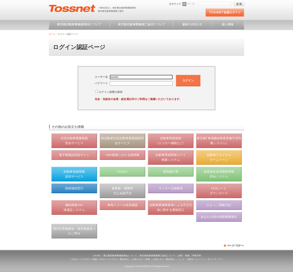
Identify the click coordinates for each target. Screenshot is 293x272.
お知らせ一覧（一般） (192, 25)
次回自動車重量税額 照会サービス (74, 141)
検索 (239, 4)
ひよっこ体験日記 (219, 205)
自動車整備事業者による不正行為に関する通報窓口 (170, 207)
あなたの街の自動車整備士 (219, 216)
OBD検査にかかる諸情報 (122, 155)
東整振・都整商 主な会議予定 (122, 191)
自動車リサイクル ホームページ (219, 157)
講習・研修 (183, 255)
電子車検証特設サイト (74, 155)
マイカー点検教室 (171, 188)
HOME (97, 255)
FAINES (122, 171)
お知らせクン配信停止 (164, 259)
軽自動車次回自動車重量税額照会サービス (122, 141)
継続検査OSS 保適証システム (74, 207)
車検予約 (196, 255)
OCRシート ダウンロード (219, 191)
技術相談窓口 (74, 188)
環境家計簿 (170, 171)
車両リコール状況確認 (122, 205)
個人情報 (228, 25)
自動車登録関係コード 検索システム (170, 157)
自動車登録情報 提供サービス (74, 174)
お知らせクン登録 (141, 259)
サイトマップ (214, 259)
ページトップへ (234, 246)
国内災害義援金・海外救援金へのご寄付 (74, 231)
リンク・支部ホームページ (191, 259)
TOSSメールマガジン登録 (84, 259)
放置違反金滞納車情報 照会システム (219, 174)
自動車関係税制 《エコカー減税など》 (170, 141)
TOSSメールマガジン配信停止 (114, 259)
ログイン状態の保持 (110, 91)
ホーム (52, 34)
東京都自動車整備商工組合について (141, 25)
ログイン (188, 80)
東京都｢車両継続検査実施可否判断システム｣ (219, 141)
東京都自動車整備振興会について (79, 25)
